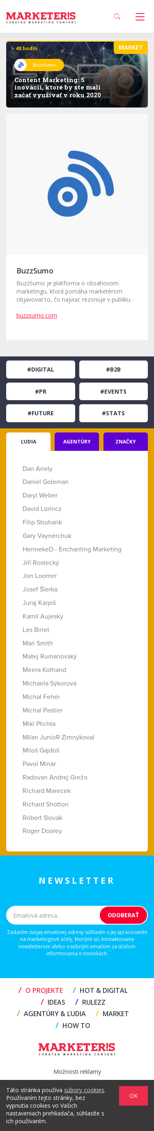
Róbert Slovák (42, 818)
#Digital (40, 369)
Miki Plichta (39, 724)
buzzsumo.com (36, 315)
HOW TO (72, 1025)
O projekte (40, 990)
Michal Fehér (41, 697)
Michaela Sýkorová (49, 683)
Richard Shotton (46, 804)
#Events (113, 391)
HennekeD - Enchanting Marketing (72, 549)
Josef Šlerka (40, 589)
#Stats (113, 413)
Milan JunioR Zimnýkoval (58, 737)
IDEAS (53, 1002)
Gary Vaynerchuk (47, 536)
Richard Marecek (47, 791)
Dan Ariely (38, 469)
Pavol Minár (39, 764)
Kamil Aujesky (43, 616)
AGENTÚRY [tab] (77, 441)
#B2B (113, 369)
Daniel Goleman (46, 482)
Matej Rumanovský (50, 656)
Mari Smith (38, 643)
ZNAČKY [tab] (125, 441)
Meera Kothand (44, 670)
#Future (41, 413)
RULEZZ (90, 1002)
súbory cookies (84, 1090)
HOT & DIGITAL (100, 990)
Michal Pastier (42, 710)
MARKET (112, 1013)
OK (133, 1096)
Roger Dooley (42, 831)
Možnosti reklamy (77, 1071)
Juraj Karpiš (39, 603)
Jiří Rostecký (41, 563)
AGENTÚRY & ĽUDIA (51, 1013)
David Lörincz (42, 509)
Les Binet (36, 630)
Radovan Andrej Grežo (55, 777)
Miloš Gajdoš (41, 750)
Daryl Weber (40, 495)
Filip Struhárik (42, 522)
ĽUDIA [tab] (28, 441)
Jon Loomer (40, 576)
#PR (40, 391)
